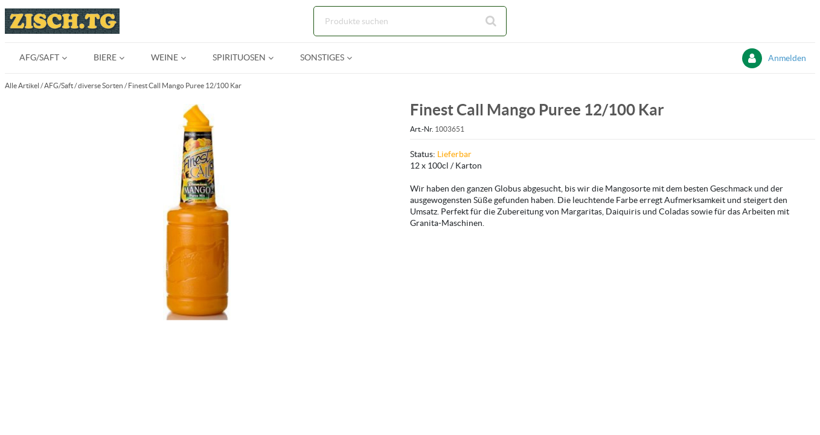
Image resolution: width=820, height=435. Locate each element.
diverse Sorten (100, 85)
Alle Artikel (22, 85)
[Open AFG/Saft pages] (69, 57)
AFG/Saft (58, 85)
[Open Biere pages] (126, 57)
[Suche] (410, 21)
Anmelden (787, 58)
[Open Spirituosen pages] (276, 57)
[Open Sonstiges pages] (354, 57)
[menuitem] (42, 57)
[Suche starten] (491, 21)
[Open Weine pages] (188, 57)
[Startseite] (62, 21)
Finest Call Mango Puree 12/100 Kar (185, 85)
